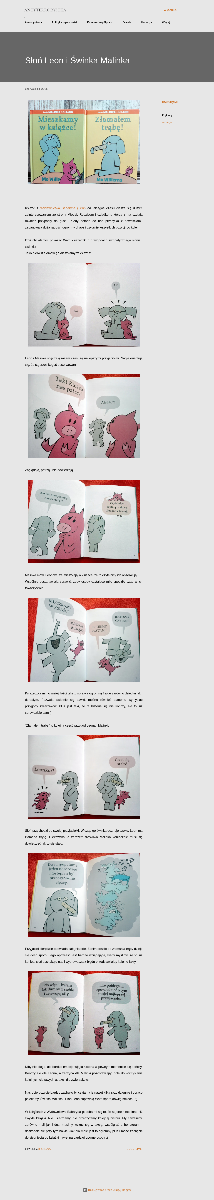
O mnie (127, 22)
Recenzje (146, 22)
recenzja (166, 122)
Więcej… (167, 22)
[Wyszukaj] (171, 10)
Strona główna (33, 22)
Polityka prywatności (64, 22)
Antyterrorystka (45, 10)
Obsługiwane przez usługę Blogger (107, 1190)
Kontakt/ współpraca (100, 22)
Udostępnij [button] (170, 102)
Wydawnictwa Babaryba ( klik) (63, 208)
